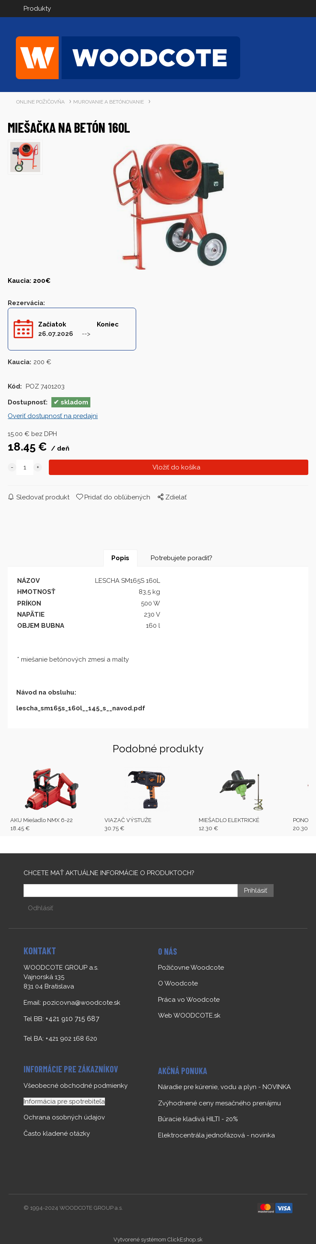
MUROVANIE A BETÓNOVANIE (108, 102)
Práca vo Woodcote (189, 1000)
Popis (120, 558)
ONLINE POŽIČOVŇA (40, 102)
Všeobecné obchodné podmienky (76, 1086)
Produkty (37, 8)
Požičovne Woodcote (191, 967)
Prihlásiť (255, 890)
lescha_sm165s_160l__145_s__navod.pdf (80, 708)
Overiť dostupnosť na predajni (53, 416)
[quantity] (24, 467)
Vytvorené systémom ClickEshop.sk (158, 1239)
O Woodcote (178, 983)
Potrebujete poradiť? (181, 558)
